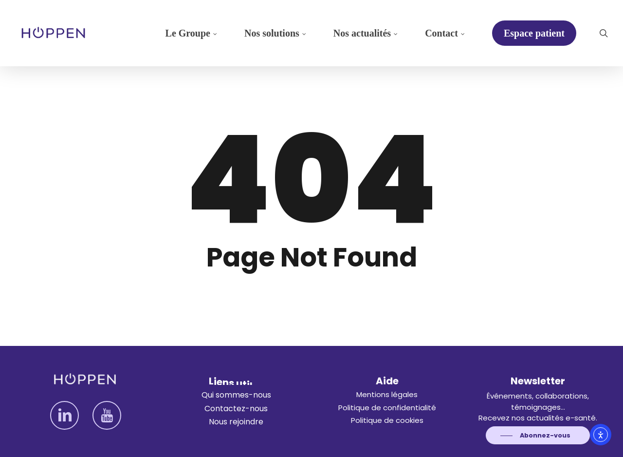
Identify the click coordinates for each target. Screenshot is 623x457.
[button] (236, 395)
